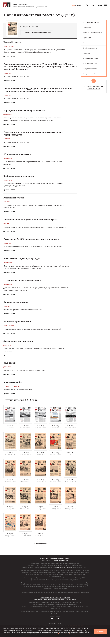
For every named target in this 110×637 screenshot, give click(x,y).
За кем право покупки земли (18, 341)
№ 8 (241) (10, 507)
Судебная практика (90, 48)
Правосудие (87, 38)
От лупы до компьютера (16, 302)
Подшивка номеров (40, 544)
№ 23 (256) (25, 426)
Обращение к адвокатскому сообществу (24, 110)
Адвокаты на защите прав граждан (21, 258)
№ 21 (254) (55, 426)
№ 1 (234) (40, 534)
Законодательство (89, 43)
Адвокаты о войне (12, 382)
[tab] (93, 22)
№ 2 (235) (25, 534)
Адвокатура (87, 27)
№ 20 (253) (70, 426)
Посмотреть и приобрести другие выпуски (36, 32)
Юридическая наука (90, 69)
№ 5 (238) (55, 507)
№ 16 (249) (55, 453)
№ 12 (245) (40, 480)
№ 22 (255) (40, 426)
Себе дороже (9, 362)
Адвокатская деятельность (92, 32)
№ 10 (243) (70, 480)
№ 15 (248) (70, 453)
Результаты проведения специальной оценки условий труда (55, 599)
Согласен (100, 631)
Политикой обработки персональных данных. (73, 634)
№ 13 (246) (25, 480)
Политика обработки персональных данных (55, 598)
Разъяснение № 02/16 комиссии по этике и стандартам (31, 239)
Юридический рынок (90, 63)
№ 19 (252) (10, 453)
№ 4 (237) (71, 507)
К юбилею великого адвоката (18, 176)
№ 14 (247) (10, 480)
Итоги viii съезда (12, 42)
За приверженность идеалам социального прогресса (30, 219)
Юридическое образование (92, 74)
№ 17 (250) (40, 453)
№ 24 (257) (10, 426)
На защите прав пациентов (17, 321)
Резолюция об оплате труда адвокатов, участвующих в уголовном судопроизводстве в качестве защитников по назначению (37, 89)
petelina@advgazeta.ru (64, 567)
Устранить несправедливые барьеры (22, 280)
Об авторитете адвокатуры (17, 154)
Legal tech (86, 53)
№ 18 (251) (25, 453)
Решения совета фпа (13, 197)
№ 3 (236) (10, 534)
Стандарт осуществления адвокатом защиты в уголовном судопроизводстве (33, 133)
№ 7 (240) (25, 507)
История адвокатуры (90, 58)
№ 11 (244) (55, 480)
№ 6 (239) (40, 507)
